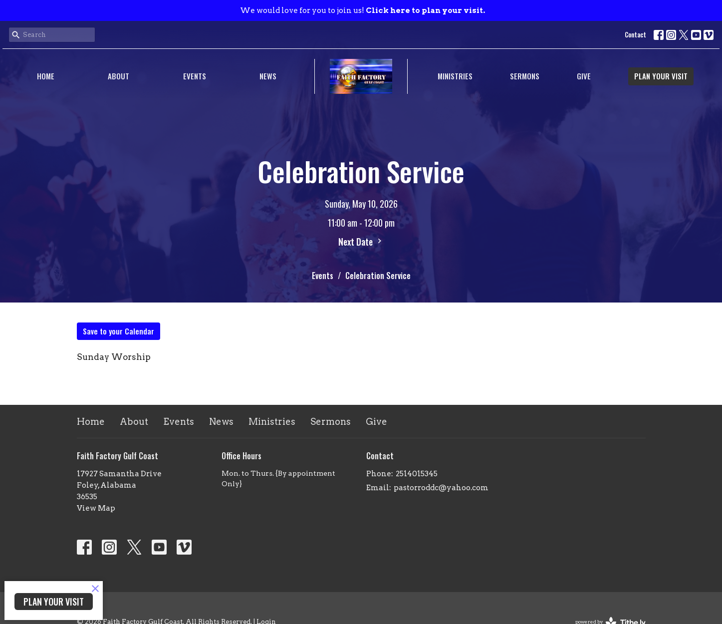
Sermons (524, 75)
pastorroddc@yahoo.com (441, 487)
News (267, 75)
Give (584, 75)
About (118, 75)
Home (45, 75)
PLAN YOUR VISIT (661, 75)
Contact (635, 34)
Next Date (361, 241)
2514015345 (417, 473)
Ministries (455, 75)
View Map (96, 508)
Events (194, 75)
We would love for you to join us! (362, 10)
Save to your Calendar (118, 330)
